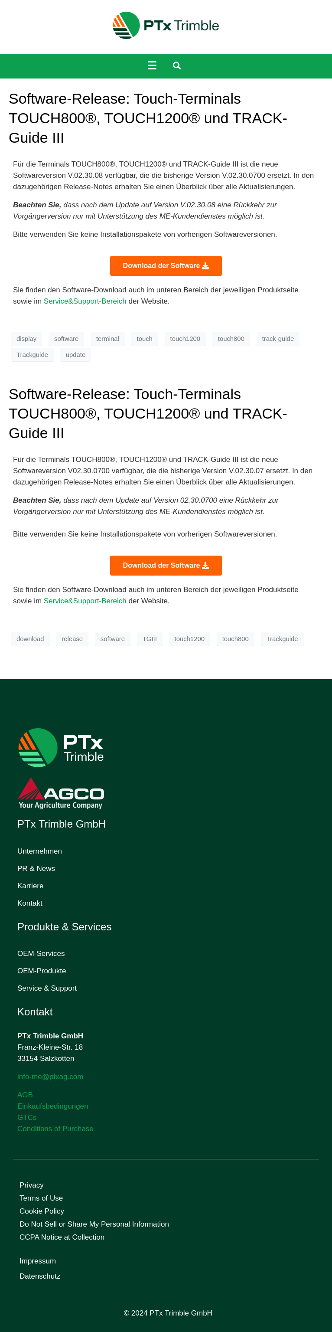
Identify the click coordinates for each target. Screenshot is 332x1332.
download (30, 638)
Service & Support (47, 988)
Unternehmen (39, 851)
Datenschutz (40, 1276)
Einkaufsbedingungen (52, 1106)
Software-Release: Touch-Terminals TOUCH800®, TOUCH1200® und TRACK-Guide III (148, 118)
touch (145, 338)
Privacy (32, 1185)
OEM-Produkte (41, 971)
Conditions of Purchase (55, 1129)
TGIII (150, 638)
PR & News (36, 868)
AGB (25, 1095)
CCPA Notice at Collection (62, 1237)
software (66, 338)
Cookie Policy (42, 1211)
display (26, 338)
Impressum (38, 1261)
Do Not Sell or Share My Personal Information (94, 1224)
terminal (107, 338)
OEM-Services (41, 953)
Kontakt (29, 903)
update (75, 354)
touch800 (231, 338)
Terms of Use (41, 1198)
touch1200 (185, 338)
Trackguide (32, 354)
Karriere (30, 886)
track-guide (278, 338)
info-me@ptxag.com (50, 1077)
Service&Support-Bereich (85, 301)
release (72, 638)
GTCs (26, 1117)
